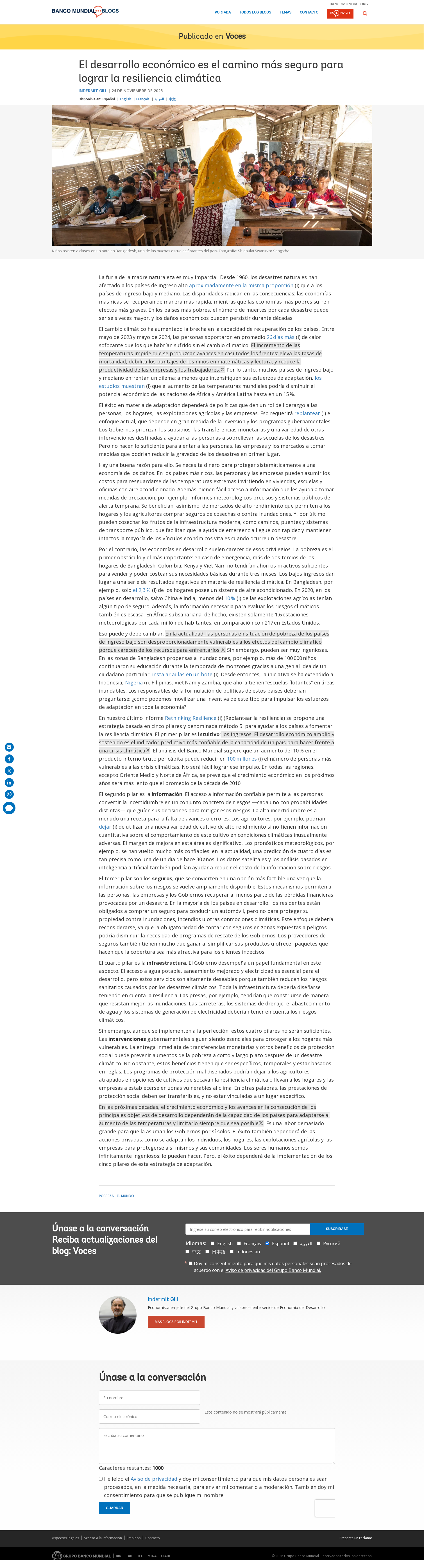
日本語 (218, 1252)
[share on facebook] (9, 758)
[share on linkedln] (9, 782)
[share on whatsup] (9, 794)
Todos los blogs (255, 12)
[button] (365, 13)
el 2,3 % (142, 590)
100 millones (242, 758)
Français (142, 99)
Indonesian (248, 1252)
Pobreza (106, 1195)
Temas (285, 12)
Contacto (309, 12)
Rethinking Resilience (190, 718)
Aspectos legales (65, 1538)
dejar (105, 826)
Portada (223, 12)
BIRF (119, 1556)
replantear (307, 413)
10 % (230, 598)
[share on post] (9, 770)
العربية (159, 99)
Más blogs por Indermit (176, 1321)
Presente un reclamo (355, 1538)
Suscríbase (337, 1229)
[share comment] (9, 808)
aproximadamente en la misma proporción (241, 285)
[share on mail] (9, 747)
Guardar (114, 1508)
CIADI (165, 1556)
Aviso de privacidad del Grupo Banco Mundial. (273, 1270)
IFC (140, 1556)
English (125, 99)
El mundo (125, 1195)
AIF (130, 1556)
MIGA (152, 1556)
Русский (331, 1243)
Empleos (133, 1538)
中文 (172, 99)
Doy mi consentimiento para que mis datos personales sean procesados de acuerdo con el (273, 1266)
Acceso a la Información (103, 1538)
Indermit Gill (93, 91)
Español (109, 99)
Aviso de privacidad (154, 1478)
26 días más (280, 337)
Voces (235, 37)
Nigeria (134, 682)
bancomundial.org (349, 4)
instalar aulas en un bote (182, 674)
